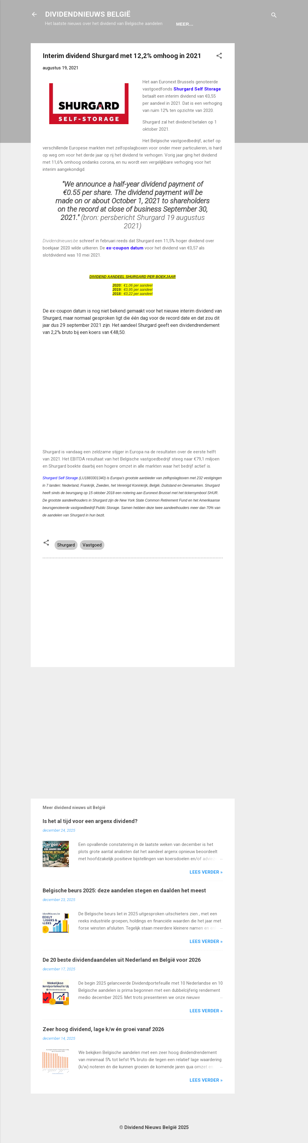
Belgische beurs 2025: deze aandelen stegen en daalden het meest (124, 909)
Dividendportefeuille (139, 42)
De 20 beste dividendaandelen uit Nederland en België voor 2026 (122, 978)
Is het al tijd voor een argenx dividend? (90, 839)
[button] (219, 75)
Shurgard (66, 563)
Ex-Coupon (87, 42)
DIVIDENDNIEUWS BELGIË (87, 14)
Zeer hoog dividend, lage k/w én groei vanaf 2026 (103, 1047)
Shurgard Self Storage (61, 496)
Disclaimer (191, 42)
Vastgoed (92, 563)
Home (56, 42)
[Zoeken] (274, 16)
